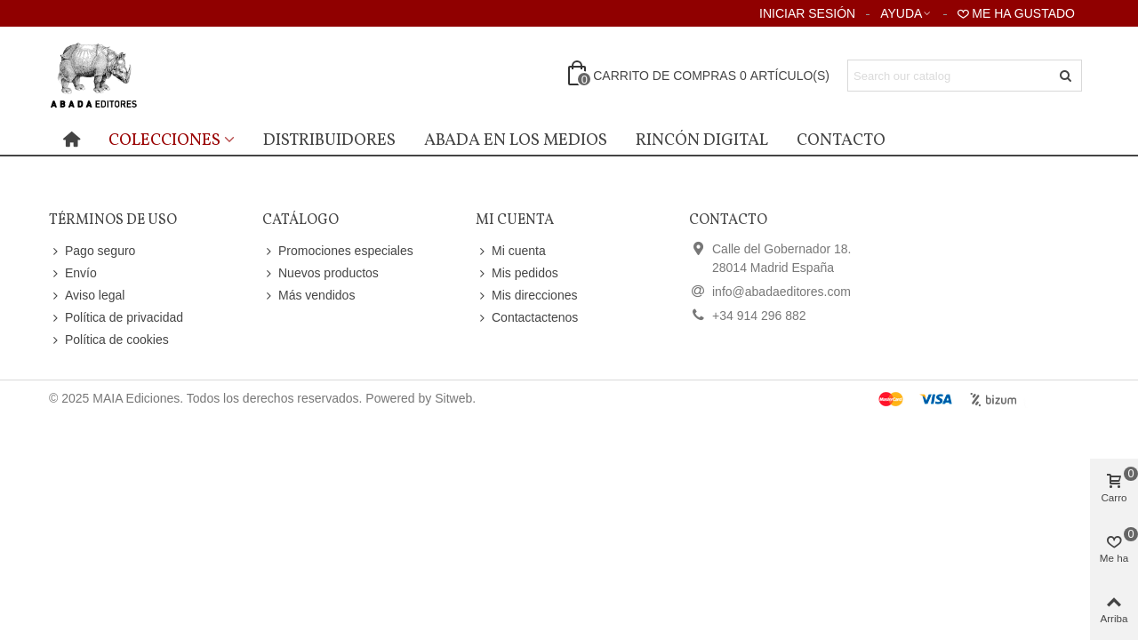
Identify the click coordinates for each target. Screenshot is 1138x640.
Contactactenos (527, 317)
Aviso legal (86, 295)
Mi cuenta (511, 251)
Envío (73, 273)
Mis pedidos (517, 273)
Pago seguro (92, 251)
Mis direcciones (526, 295)
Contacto (841, 140)
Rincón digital (702, 140)
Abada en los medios (515, 140)
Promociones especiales (337, 251)
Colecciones (164, 140)
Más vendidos (308, 295)
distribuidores (329, 140)
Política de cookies (109, 340)
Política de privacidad (116, 317)
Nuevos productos (320, 273)
